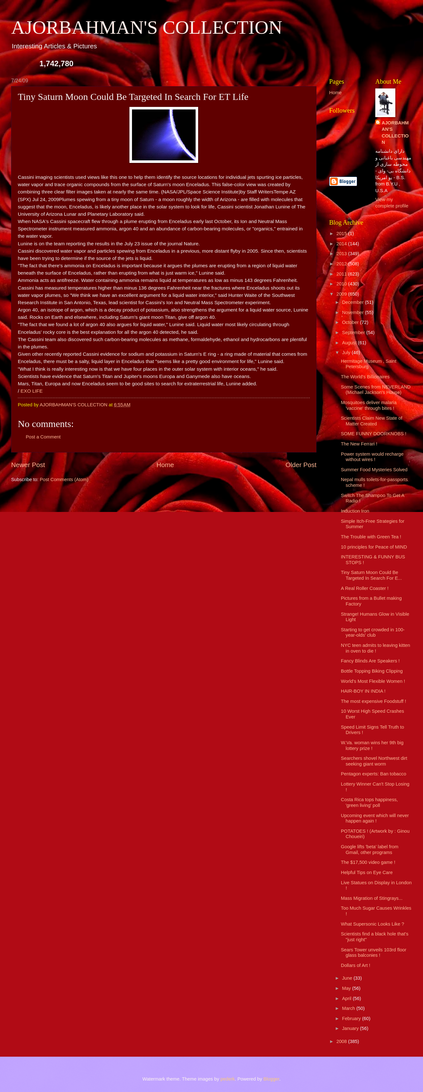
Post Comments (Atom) (64, 479)
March (349, 1008)
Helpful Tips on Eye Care (367, 872)
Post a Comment (43, 436)
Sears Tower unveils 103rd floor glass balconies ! (373, 952)
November (353, 312)
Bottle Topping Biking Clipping (372, 671)
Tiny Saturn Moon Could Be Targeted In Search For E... (371, 575)
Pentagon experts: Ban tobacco (373, 773)
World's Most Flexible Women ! (373, 681)
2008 (342, 1041)
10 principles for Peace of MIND (374, 547)
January (351, 1028)
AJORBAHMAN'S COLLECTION (146, 27)
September (354, 332)
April (347, 998)
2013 (342, 253)
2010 (342, 283)
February (352, 1018)
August (350, 342)
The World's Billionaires (365, 376)
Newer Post (28, 464)
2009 (342, 294)
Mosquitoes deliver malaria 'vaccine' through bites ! (369, 405)
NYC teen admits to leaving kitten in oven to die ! (375, 648)
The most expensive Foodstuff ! (373, 701)
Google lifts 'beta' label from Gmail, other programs (370, 849)
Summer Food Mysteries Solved (374, 469)
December (353, 302)
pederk (227, 1079)
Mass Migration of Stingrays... (372, 898)
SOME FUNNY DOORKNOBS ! (373, 433)
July (346, 352)
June (347, 978)
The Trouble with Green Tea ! (371, 536)
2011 (342, 273)
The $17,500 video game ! (368, 862)
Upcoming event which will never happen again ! (375, 818)
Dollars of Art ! (355, 965)
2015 (342, 233)
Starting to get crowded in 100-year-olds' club (373, 632)
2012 (342, 263)
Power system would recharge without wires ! (372, 457)
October (351, 322)
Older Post (301, 464)
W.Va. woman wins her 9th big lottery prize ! (372, 745)
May (347, 988)
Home (165, 464)
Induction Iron (355, 511)
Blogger (271, 1079)
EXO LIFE (32, 391)
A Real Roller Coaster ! (365, 588)
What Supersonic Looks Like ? (372, 924)
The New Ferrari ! (359, 443)
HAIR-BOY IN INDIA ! (363, 691)
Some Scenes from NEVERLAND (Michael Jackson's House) (376, 389)
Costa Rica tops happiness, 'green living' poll (369, 802)
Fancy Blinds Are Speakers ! (370, 660)
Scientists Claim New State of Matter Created (371, 421)
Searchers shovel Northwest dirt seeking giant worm (374, 761)
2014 (342, 243)
